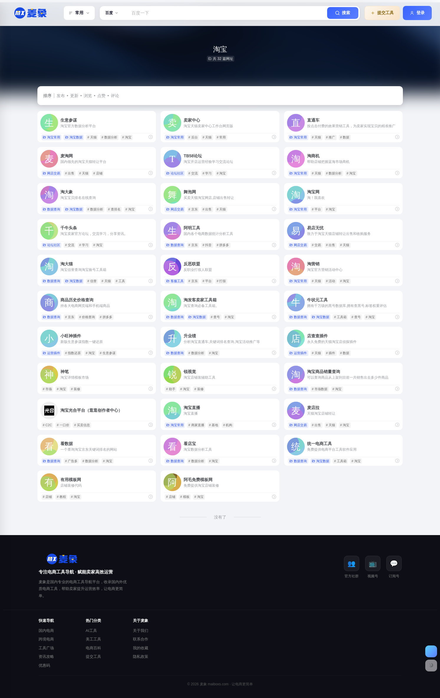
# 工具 (120, 281)
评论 (115, 95)
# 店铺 (98, 173)
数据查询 (51, 209)
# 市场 (47, 389)
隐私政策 (140, 656)
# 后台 (192, 137)
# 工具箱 (340, 317)
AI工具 (91, 630)
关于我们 (140, 630)
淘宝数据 (74, 137)
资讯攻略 (46, 656)
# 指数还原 (73, 353)
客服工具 (175, 281)
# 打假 (221, 281)
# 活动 (330, 281)
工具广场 (46, 648)
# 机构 (227, 425)
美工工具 (93, 639)
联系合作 (140, 639)
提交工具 (93, 656)
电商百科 (93, 648)
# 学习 (207, 173)
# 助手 (170, 389)
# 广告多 (71, 461)
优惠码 (44, 665)
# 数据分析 (109, 137)
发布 (61, 95)
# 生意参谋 (108, 353)
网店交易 (51, 173)
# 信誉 (91, 281)
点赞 (101, 95)
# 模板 (184, 496)
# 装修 (75, 389)
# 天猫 (91, 137)
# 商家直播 (196, 425)
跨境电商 (46, 639)
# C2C (47, 425)
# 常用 (221, 137)
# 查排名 (114, 209)
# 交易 (316, 245)
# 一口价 (63, 425)
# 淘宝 (126, 137)
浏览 (88, 95)
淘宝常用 (51, 137)
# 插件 (330, 353)
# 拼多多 (223, 245)
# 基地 (213, 425)
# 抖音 (207, 245)
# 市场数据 (319, 389)
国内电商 (46, 630)
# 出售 (69, 173)
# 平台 (316, 209)
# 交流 (192, 173)
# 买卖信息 (82, 425)
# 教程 (61, 496)
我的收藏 (140, 648)
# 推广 (330, 137)
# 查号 (215, 317)
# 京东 (192, 209)
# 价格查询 (87, 317)
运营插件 (51, 353)
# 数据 (344, 137)
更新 (74, 95)
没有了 (220, 517)
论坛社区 (175, 173)
